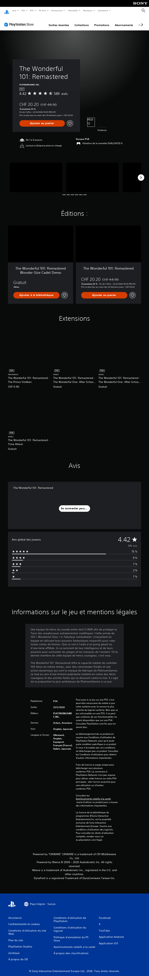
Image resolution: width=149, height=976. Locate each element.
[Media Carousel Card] (36, 174)
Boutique (87, 10)
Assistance (103, 10)
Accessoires (56, 10)
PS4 (32, 10)
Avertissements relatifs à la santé (93, 795)
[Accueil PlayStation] (6, 10)
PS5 (23, 10)
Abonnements (124, 21)
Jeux (14, 10)
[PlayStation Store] (19, 21)
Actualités (73, 10)
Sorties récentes (59, 21)
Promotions (101, 21)
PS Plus (42, 10)
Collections (81, 21)
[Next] (141, 174)
